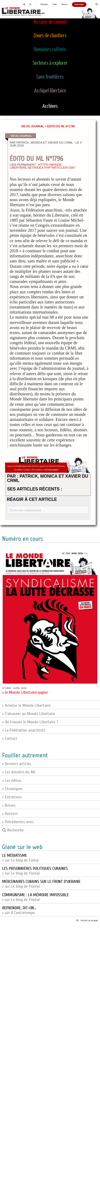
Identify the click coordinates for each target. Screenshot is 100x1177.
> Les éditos (11, 780)
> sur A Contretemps (19, 910)
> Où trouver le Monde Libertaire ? (30, 722)
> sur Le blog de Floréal (35, 871)
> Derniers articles (16, 763)
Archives (50, 106)
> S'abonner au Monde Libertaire (28, 713)
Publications (44, 4)
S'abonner (64, 4)
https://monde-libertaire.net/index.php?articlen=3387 (42, 166)
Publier (55, 4)
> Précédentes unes (18, 821)
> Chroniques (12, 788)
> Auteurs (10, 813)
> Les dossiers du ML (19, 772)
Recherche (13, 830)
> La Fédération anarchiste (23, 730)
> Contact (9, 738)
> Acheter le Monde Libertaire (26, 705)
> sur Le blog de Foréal (20, 858)
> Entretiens (12, 797)
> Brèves (8, 805)
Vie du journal (32, 126)
